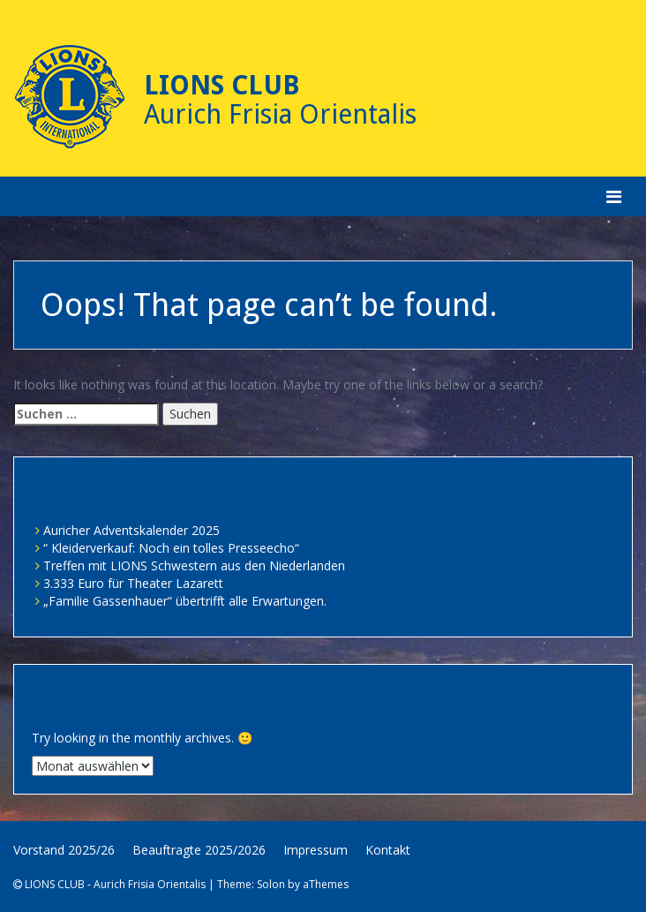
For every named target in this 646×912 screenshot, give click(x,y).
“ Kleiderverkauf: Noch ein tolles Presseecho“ (171, 547)
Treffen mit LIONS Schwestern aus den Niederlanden (194, 565)
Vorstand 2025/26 (64, 849)
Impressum (315, 849)
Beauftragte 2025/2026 (199, 849)
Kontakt (387, 849)
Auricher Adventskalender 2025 (131, 530)
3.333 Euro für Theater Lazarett (133, 583)
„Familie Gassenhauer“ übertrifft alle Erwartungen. (185, 600)
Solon (271, 884)
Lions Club (222, 85)
